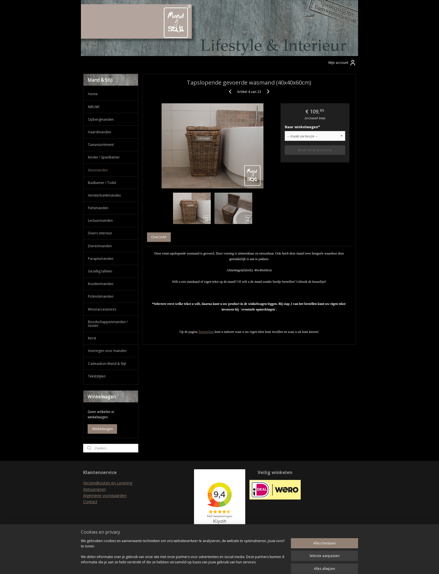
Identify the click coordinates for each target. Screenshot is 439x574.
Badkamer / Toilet (102, 182)
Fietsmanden (98, 208)
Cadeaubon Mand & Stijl (107, 363)
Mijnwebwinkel (279, 564)
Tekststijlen (206, 332)
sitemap (197, 564)
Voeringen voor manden (107, 350)
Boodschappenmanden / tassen (108, 323)
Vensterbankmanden (104, 195)
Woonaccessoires (102, 309)
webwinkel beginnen (230, 564)
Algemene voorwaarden (105, 495)
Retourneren (94, 489)
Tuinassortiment (101, 144)
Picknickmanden (100, 296)
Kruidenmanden (100, 283)
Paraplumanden (100, 258)
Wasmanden (98, 170)
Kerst (92, 338)
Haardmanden (99, 132)
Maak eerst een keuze (315, 150)
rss (209, 564)
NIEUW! (93, 106)
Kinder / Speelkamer (104, 157)
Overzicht (159, 237)
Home (93, 94)
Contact (90, 501)
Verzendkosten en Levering (107, 483)
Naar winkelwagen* (302, 127)
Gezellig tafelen (100, 271)
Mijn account (342, 62)
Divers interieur (100, 233)
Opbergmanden (101, 119)
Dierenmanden (100, 246)
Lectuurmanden (100, 220)
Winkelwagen (102, 428)
